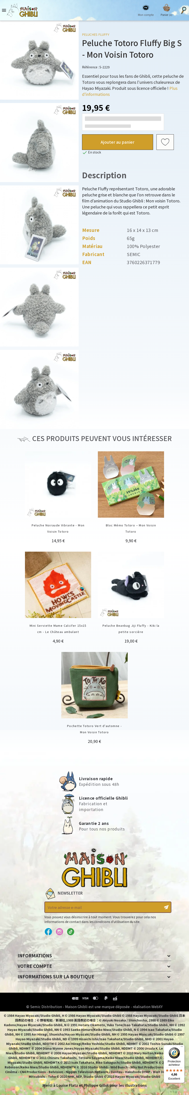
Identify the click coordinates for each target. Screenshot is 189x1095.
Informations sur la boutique (56, 976)
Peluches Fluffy (95, 34)
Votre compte (35, 966)
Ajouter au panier (117, 142)
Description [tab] (104, 175)
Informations (35, 955)
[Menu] (182, 1047)
